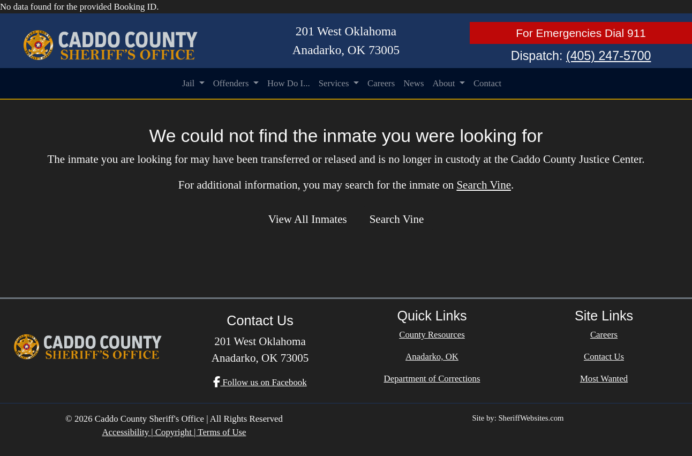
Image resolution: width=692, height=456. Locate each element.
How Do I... (288, 83)
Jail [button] (189, 83)
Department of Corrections (432, 378)
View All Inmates (307, 219)
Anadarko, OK (431, 357)
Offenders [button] (232, 83)
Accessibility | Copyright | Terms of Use (174, 432)
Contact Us (604, 357)
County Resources (432, 335)
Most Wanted (604, 378)
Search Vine (483, 184)
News (413, 83)
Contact (487, 83)
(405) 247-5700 (608, 56)
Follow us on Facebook (259, 382)
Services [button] (335, 83)
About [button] (444, 83)
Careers (381, 83)
